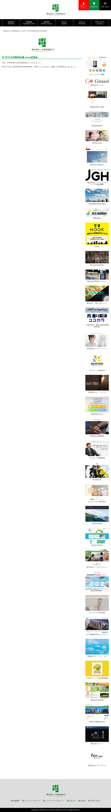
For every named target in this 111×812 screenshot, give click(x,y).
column (83, 801)
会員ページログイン (83, 5)
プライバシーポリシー (32, 801)
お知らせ (72, 801)
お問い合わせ (105, 5)
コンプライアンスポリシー (54, 801)
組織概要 (16, 801)
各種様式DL (94, 5)
